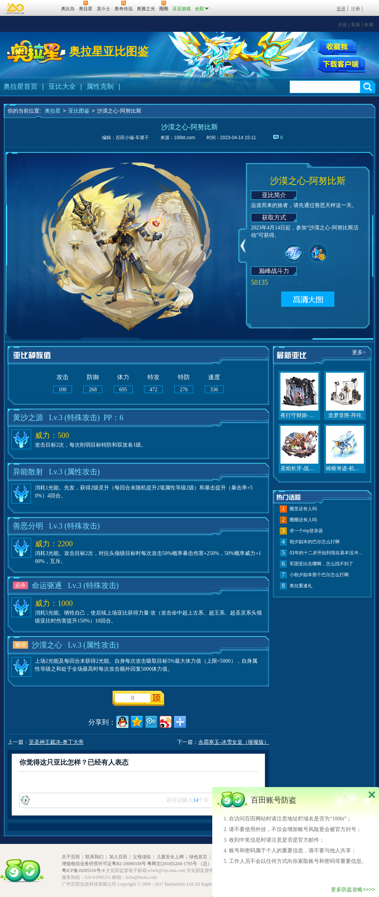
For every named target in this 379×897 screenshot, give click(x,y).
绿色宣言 (198, 856)
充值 (342, 24)
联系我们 (94, 856)
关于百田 (71, 856)
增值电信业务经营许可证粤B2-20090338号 (104, 863)
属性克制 (100, 86)
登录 (341, 8)
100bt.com (184, 137)
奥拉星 (53, 111)
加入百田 (118, 856)
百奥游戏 (15, 8)
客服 (355, 24)
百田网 (44, 8)
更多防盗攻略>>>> (353, 889)
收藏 (368, 24)
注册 (355, 8)
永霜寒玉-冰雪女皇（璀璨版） (233, 742)
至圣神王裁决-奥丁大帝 (56, 742)
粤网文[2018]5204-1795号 (172, 863)
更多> (359, 352)
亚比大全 (62, 86)
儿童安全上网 (170, 856)
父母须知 (142, 856)
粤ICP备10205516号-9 (83, 870)
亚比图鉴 (78, 111)
